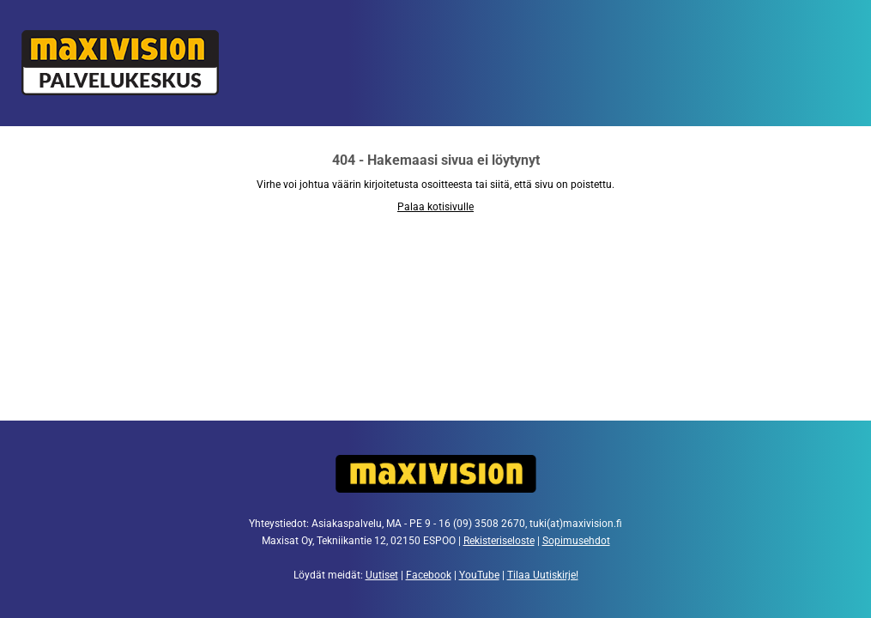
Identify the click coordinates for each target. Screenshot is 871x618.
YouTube (479, 575)
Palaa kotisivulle (435, 207)
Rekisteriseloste (499, 541)
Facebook (428, 575)
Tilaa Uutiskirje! (542, 575)
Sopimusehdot (576, 541)
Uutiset (382, 575)
